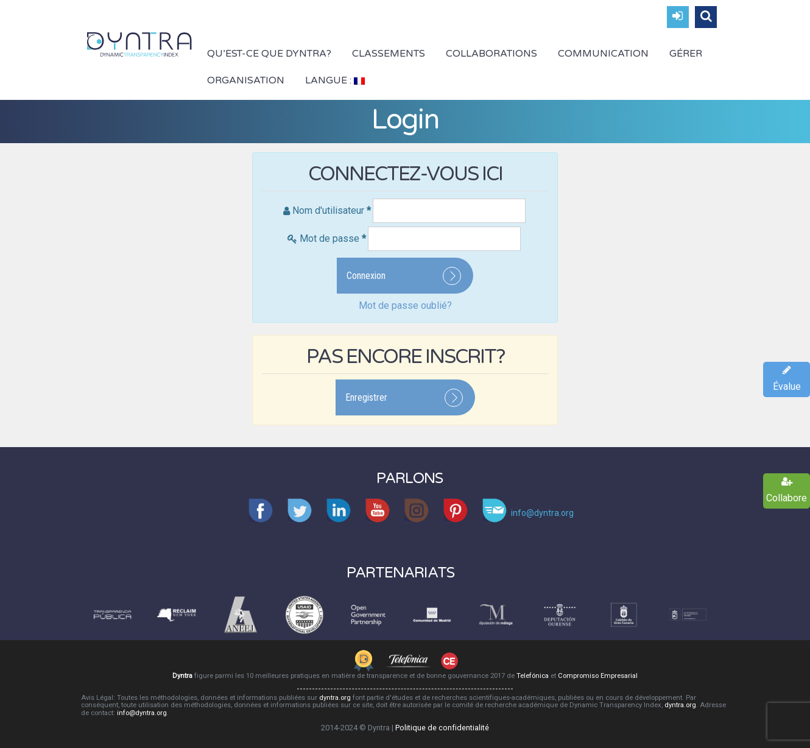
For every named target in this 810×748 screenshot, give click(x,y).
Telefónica (532, 676)
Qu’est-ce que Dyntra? (269, 54)
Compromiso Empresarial (598, 676)
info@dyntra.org (142, 713)
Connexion (366, 275)
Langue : (335, 80)
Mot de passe (333, 238)
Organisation (245, 80)
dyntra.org (335, 698)
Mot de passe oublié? (405, 305)
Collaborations (491, 54)
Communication (603, 54)
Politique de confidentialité (442, 727)
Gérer (685, 54)
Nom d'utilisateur (331, 210)
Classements (388, 54)
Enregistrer (366, 397)
